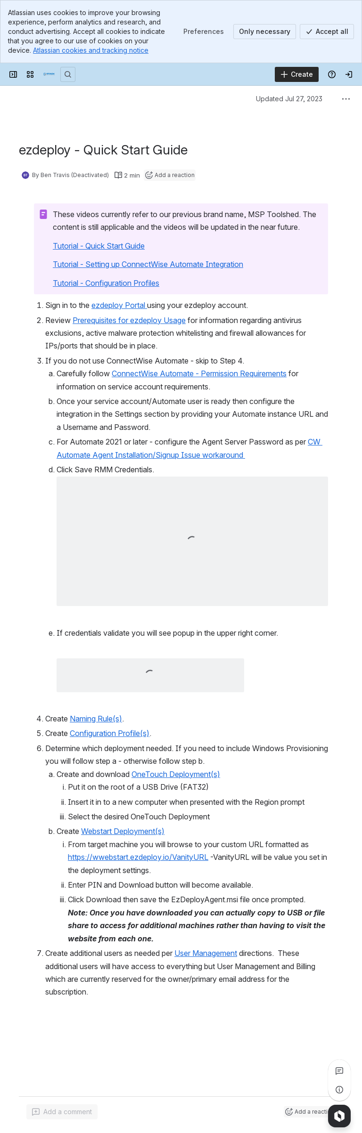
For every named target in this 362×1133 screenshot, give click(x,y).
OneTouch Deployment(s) (176, 774)
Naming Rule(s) (96, 718)
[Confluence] (49, 74)
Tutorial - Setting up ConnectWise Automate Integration (148, 264)
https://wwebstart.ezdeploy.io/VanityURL (138, 857)
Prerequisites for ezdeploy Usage (129, 320)
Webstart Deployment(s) (123, 831)
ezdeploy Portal (119, 305)
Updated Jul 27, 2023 (289, 99)
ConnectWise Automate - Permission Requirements (199, 373)
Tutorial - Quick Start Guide (99, 246)
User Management (205, 953)
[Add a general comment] (62, 1111)
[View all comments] (339, 1070)
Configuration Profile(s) (109, 733)
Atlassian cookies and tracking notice (90, 50)
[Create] (297, 74)
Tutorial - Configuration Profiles (106, 283)
